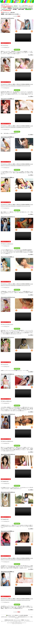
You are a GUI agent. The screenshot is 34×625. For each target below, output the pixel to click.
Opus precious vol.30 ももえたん (7, 18)
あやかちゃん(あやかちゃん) (8, 441)
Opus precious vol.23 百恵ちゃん (7, 531)
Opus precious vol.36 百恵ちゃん (7, 256)
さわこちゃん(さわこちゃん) (8, 324)
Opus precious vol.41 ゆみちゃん (7, 374)
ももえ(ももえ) (5, 45)
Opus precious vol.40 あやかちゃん (8, 414)
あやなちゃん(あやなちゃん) (8, 243)
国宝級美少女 (10, 8)
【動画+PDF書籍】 (21, 9)
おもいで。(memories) (23, 8)
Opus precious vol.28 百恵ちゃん (7, 98)
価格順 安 (10, 14)
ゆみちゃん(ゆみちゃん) (7, 401)
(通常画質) (17, 49)
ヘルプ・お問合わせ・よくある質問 (17, 615)
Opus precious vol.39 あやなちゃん (8, 216)
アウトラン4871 (15, 8)
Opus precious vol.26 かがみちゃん (8, 454)
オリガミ (10, 9)
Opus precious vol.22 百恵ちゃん (7, 571)
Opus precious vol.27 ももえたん (7, 337)
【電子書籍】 (14, 9)
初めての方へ (8, 615)
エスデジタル (30, 8)
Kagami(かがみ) (6, 481)
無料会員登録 (26, 615)
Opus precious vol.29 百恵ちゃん (7, 57)
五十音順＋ (17, 14)
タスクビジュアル (5, 9)
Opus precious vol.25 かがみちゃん (8, 492)
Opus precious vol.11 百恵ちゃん (7, 177)
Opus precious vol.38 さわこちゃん (8, 297)
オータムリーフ (6, 47)
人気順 (6, 14)
